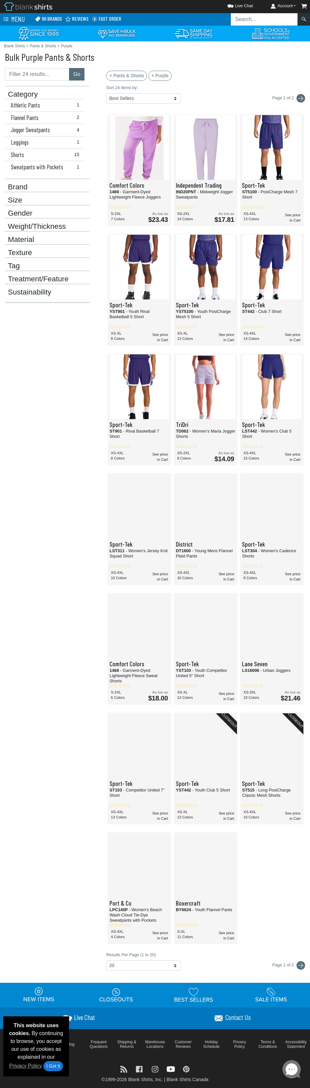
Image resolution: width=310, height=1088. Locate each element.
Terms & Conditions (267, 1044)
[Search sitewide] (264, 19)
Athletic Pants (46, 105)
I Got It (53, 1066)
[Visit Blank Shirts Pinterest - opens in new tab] (186, 1068)
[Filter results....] (37, 74)
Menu (13, 19)
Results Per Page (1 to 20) (131, 954)
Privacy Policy (25, 1066)
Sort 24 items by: (122, 87)
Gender (20, 213)
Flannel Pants (46, 117)
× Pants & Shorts (126, 75)
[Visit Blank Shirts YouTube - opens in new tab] (171, 1068)
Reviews (76, 18)
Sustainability (29, 292)
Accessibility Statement (296, 1044)
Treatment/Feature (38, 279)
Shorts (46, 154)
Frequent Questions (98, 1044)
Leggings (46, 142)
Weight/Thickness (37, 226)
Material (21, 239)
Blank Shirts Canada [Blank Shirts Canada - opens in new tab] (187, 1079)
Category (23, 94)
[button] (234, 5)
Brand (18, 187)
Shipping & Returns (126, 1044)
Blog (70, 1044)
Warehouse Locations (155, 1044)
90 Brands (48, 18)
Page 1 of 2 (288, 965)
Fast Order (106, 18)
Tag (14, 266)
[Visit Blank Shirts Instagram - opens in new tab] (156, 1068)
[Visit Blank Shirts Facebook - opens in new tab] (140, 1068)
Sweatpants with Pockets (46, 167)
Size (15, 200)
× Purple (160, 75)
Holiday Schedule (211, 1044)
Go (76, 74)
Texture (20, 252)
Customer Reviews (183, 1044)
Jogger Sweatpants (46, 129)
